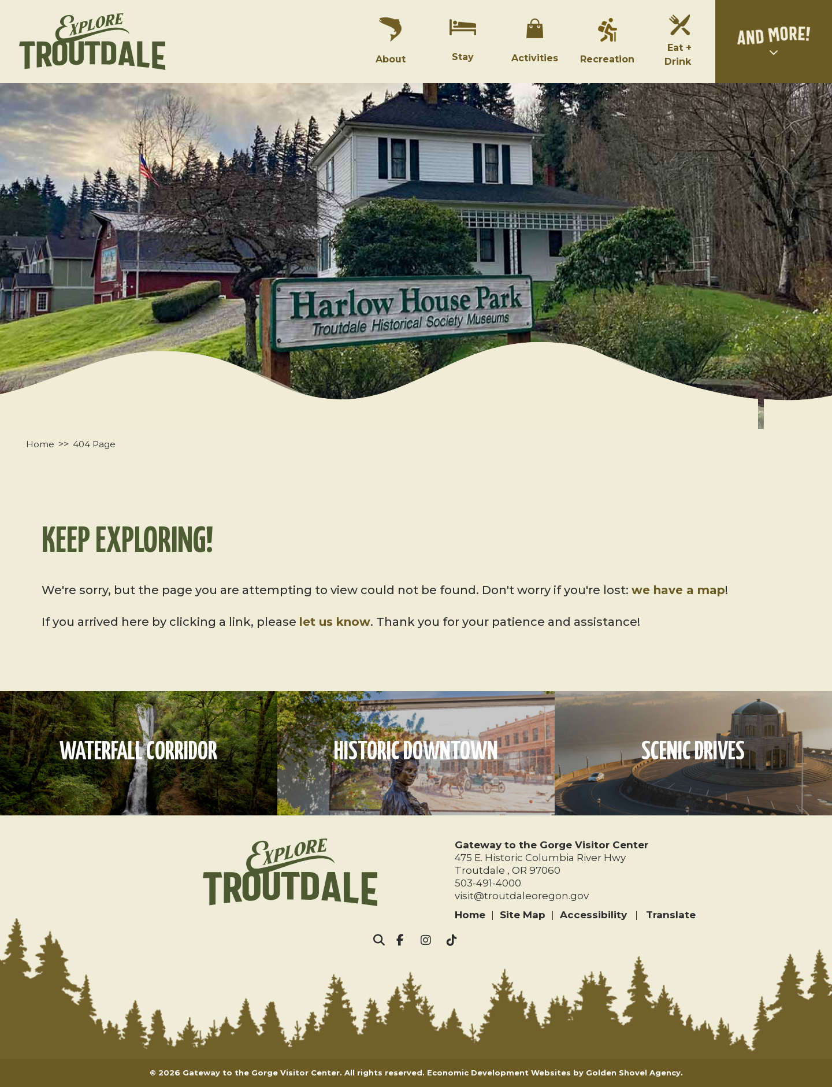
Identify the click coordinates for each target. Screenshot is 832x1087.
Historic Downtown (416, 753)
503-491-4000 (488, 883)
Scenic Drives (693, 753)
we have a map (678, 590)
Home (470, 915)
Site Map (522, 915)
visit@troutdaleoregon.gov (522, 895)
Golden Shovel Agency (633, 1072)
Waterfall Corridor (138, 753)
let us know (334, 622)
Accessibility (593, 915)
